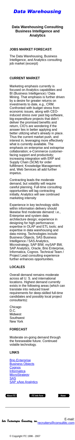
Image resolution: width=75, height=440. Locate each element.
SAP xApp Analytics (24, 382)
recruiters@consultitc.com (56, 423)
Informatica (17, 371)
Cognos (15, 367)
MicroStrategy (19, 374)
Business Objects (22, 364)
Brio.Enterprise (20, 360)
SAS (13, 378)
